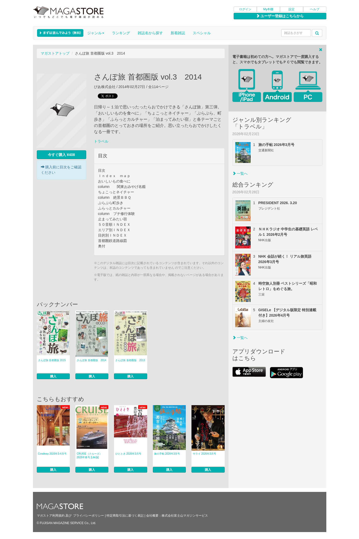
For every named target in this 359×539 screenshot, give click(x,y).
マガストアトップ (55, 53)
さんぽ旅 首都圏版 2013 (130, 360)
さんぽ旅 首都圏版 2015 (52, 360)
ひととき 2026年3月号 (128, 453)
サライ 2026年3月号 (204, 453)
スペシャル (202, 33)
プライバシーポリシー (88, 515)
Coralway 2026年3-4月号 (52, 453)
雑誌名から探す (150, 33)
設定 (291, 9)
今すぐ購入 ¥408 (61, 155)
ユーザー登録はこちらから (280, 16)
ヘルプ (314, 9)
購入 (53, 376)
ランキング (121, 33)
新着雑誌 (178, 33)
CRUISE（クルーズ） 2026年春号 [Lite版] (89, 455)
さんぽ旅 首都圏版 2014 (91, 360)
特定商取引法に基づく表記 (125, 515)
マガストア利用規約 (51, 515)
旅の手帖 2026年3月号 (167, 453)
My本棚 (268, 9)
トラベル (101, 141)
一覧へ (240, 173)
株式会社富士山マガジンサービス (185, 515)
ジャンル (95, 33)
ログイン (245, 9)
